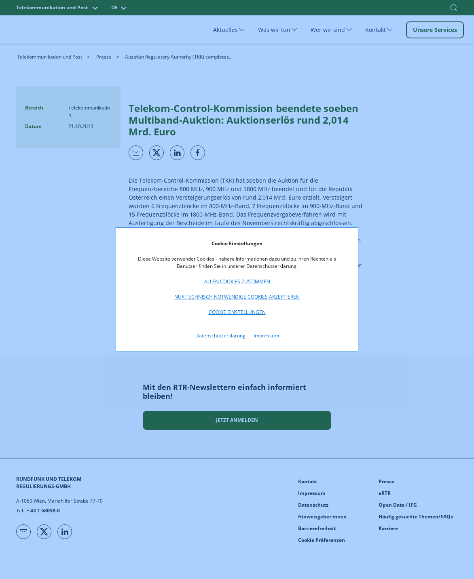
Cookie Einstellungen (237, 312)
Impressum (266, 335)
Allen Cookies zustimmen (237, 281)
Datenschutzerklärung (220, 335)
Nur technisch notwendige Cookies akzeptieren (237, 296)
